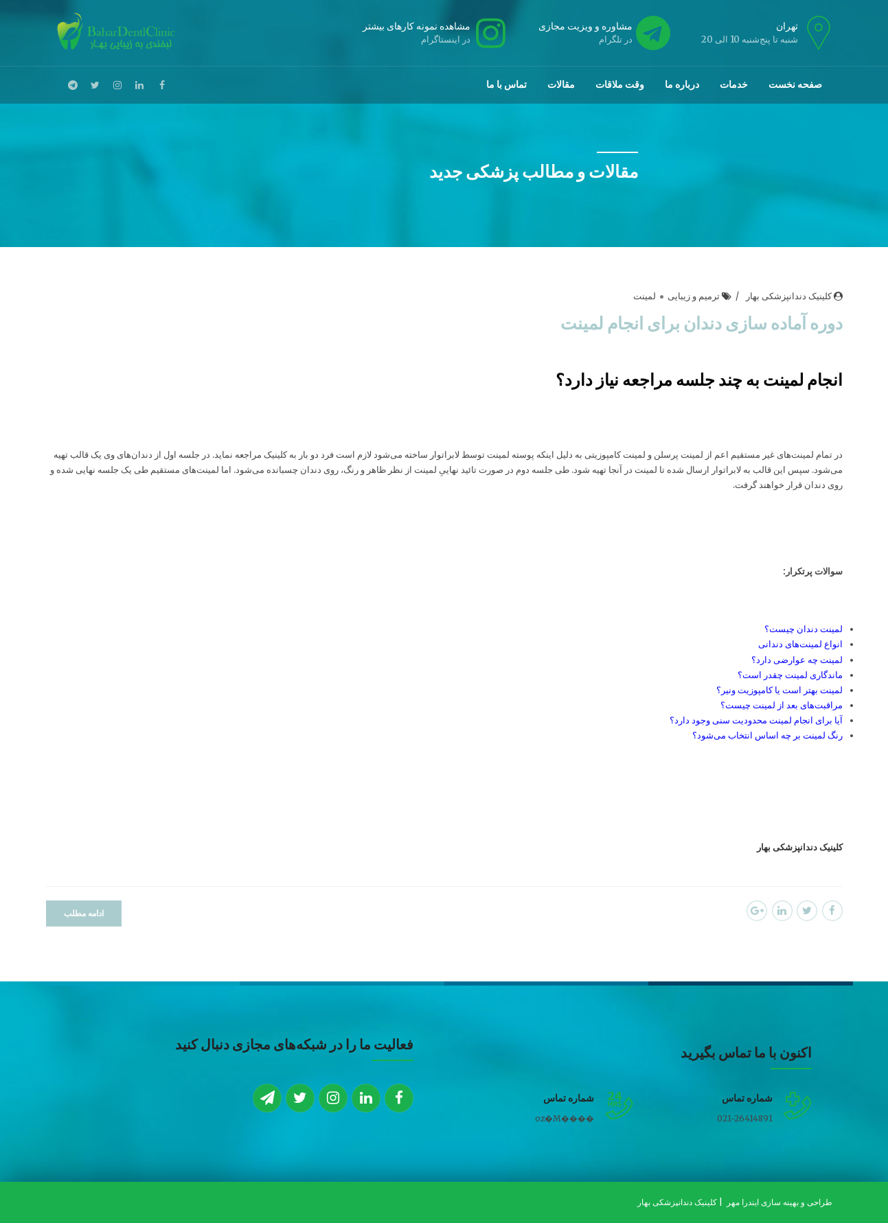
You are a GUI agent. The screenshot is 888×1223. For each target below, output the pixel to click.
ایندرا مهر (744, 1202)
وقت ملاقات (619, 84)
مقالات (561, 84)
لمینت (644, 297)
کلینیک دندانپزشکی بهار (789, 297)
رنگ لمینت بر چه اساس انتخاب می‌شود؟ (767, 736)
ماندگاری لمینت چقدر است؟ (790, 676)
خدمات (734, 84)
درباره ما (682, 84)
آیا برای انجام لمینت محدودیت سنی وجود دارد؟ (756, 721)
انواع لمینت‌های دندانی (800, 645)
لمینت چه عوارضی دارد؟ (797, 660)
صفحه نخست (795, 84)
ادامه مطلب (84, 914)
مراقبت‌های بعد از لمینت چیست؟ (781, 706)
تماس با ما (506, 84)
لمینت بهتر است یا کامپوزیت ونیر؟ (779, 691)
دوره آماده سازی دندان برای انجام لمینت (701, 323)
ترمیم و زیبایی (694, 297)
